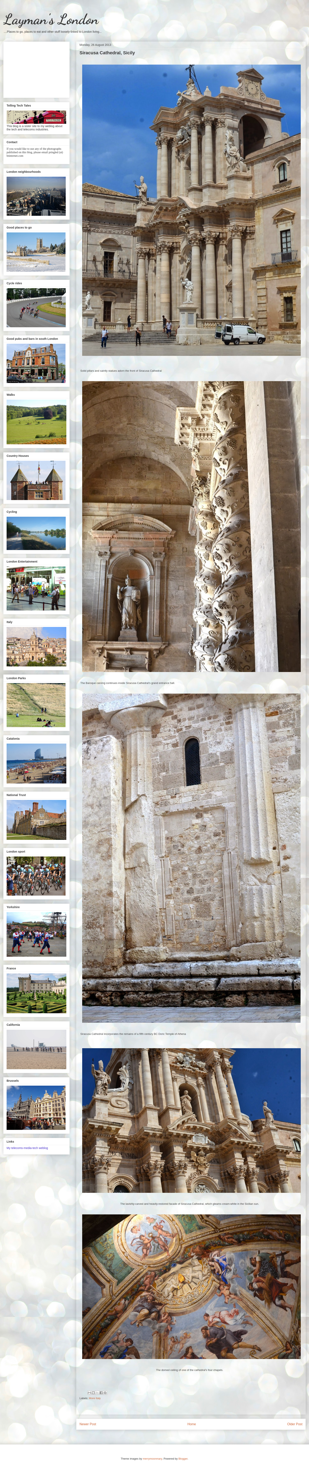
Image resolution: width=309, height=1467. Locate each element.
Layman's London (50, 19)
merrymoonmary (152, 1458)
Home (191, 1424)
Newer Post (88, 1424)
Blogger (182, 1458)
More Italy (95, 1398)
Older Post (294, 1424)
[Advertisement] (36, 69)
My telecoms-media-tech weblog (27, 1148)
